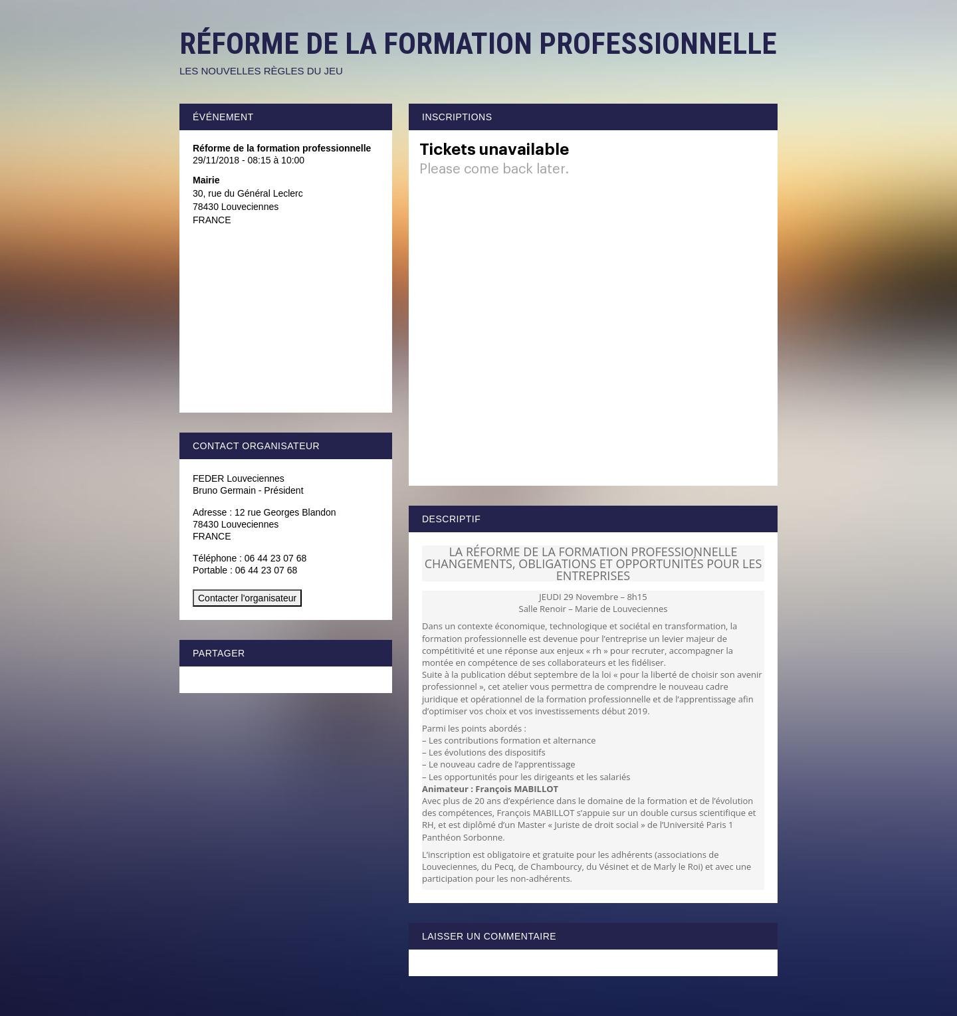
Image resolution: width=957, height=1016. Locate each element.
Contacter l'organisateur (247, 598)
